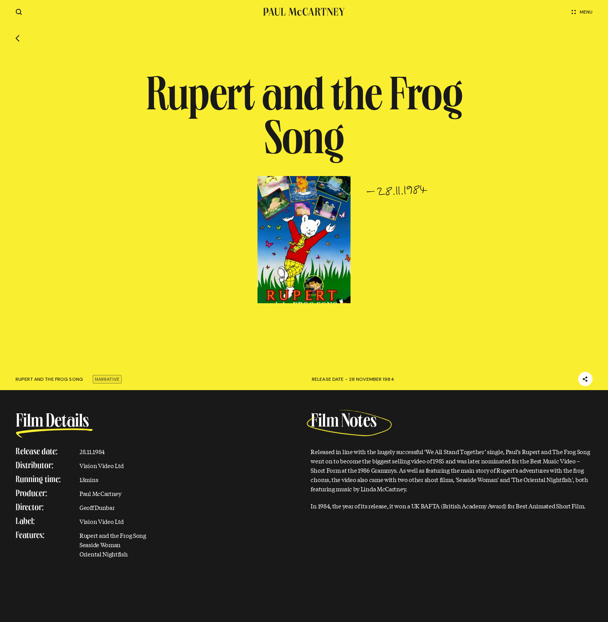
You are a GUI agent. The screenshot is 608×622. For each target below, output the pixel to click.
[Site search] (19, 12)
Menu (582, 12)
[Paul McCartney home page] (304, 12)
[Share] (585, 379)
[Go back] (18, 38)
